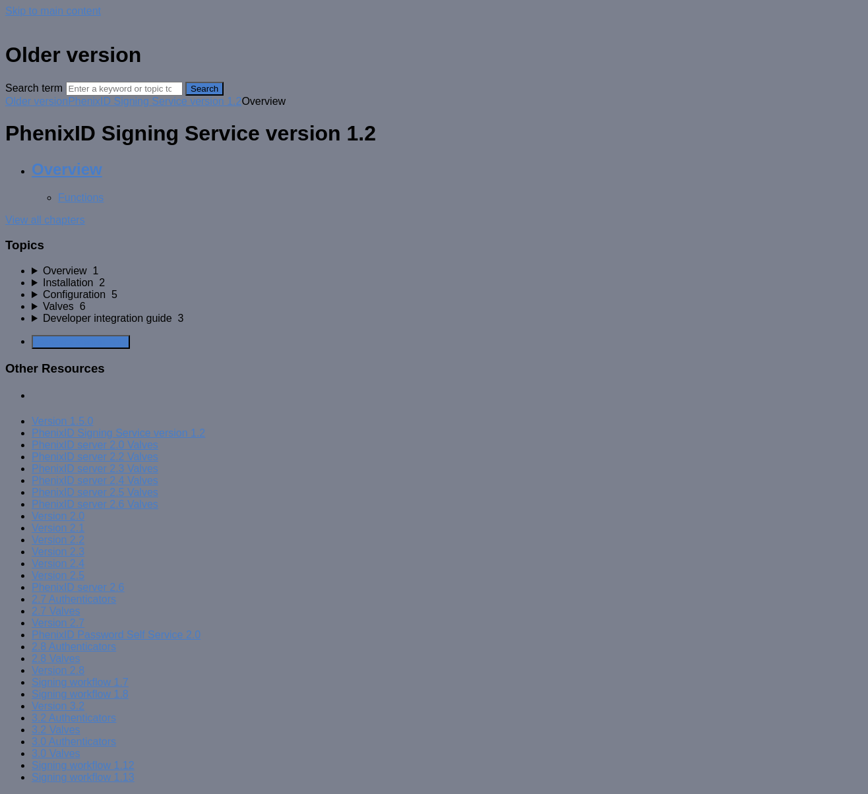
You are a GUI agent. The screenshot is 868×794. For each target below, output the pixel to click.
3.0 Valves (56, 753)
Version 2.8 (58, 670)
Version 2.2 (58, 539)
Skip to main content (53, 10)
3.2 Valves (56, 729)
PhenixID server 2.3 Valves (95, 468)
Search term (34, 88)
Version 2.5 (58, 575)
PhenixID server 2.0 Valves (95, 444)
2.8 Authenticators (74, 646)
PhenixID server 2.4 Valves (95, 480)
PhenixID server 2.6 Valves (95, 504)
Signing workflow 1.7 (80, 682)
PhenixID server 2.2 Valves (95, 456)
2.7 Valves (56, 611)
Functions (81, 197)
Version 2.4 (58, 563)
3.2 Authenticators (74, 717)
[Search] (124, 89)
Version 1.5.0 (62, 421)
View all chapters (45, 220)
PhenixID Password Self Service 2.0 (116, 634)
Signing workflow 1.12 (83, 765)
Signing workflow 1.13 (83, 777)
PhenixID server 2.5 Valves (95, 492)
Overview (67, 169)
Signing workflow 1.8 (80, 694)
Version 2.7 (58, 622)
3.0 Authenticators (74, 741)
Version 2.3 (58, 551)
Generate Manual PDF (81, 342)
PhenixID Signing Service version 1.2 (154, 101)
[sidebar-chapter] (447, 271)
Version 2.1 (58, 528)
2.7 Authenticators (74, 599)
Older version (36, 101)
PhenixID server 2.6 (78, 587)
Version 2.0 (58, 516)
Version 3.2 (58, 706)
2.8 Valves (56, 658)
